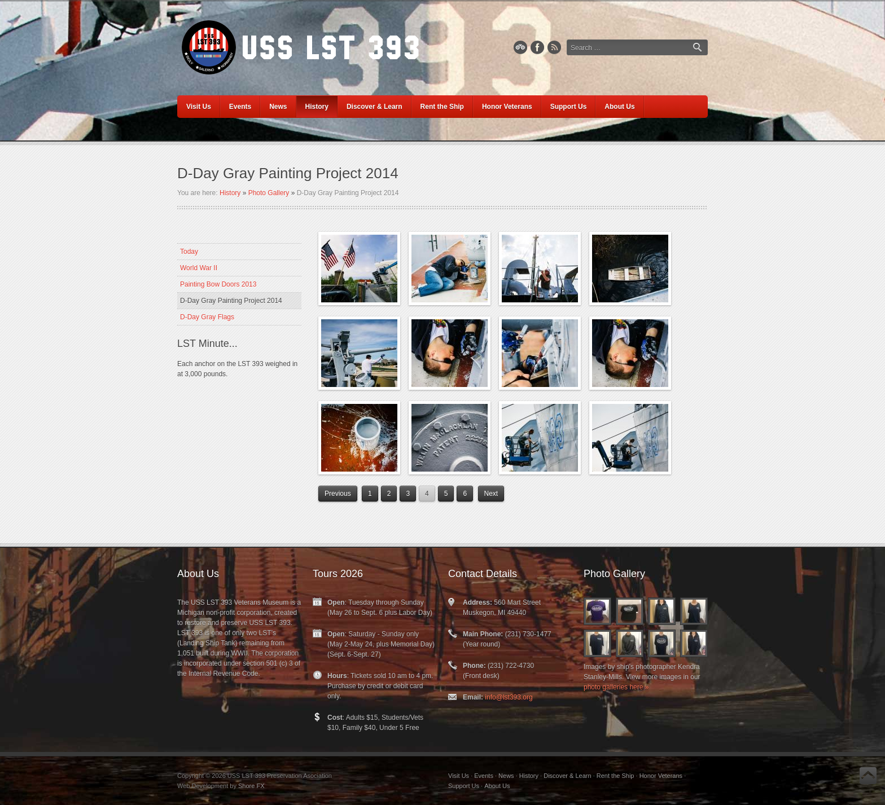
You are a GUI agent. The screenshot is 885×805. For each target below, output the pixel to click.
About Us (497, 785)
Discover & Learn (567, 775)
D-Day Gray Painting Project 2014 (231, 301)
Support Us (463, 785)
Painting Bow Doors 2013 (218, 284)
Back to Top (868, 775)
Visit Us (458, 775)
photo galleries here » (616, 687)
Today (189, 252)
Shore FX (251, 785)
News (506, 775)
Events (483, 775)
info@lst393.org (508, 697)
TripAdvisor (520, 47)
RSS (554, 47)
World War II (198, 268)
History (230, 193)
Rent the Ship (615, 775)
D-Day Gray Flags (207, 317)
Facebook (537, 47)
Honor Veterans (660, 775)
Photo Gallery (269, 193)
